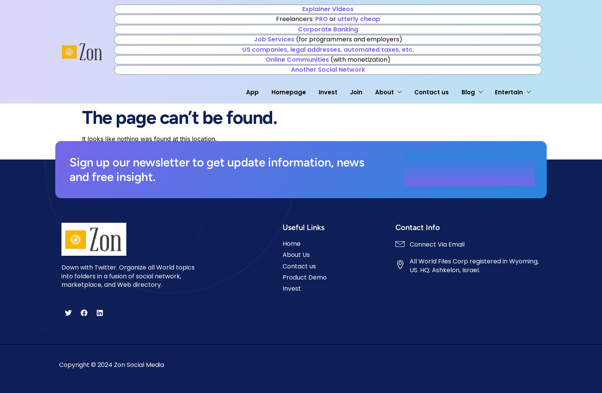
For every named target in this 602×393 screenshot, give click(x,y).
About (387, 92)
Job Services (274, 39)
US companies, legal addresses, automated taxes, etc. (328, 49)
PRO (321, 19)
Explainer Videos (328, 9)
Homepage (287, 92)
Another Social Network (328, 69)
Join (355, 92)
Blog (471, 92)
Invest (327, 92)
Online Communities (297, 59)
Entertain (512, 92)
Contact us (430, 92)
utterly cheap (358, 19)
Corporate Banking (328, 29)
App (251, 92)
